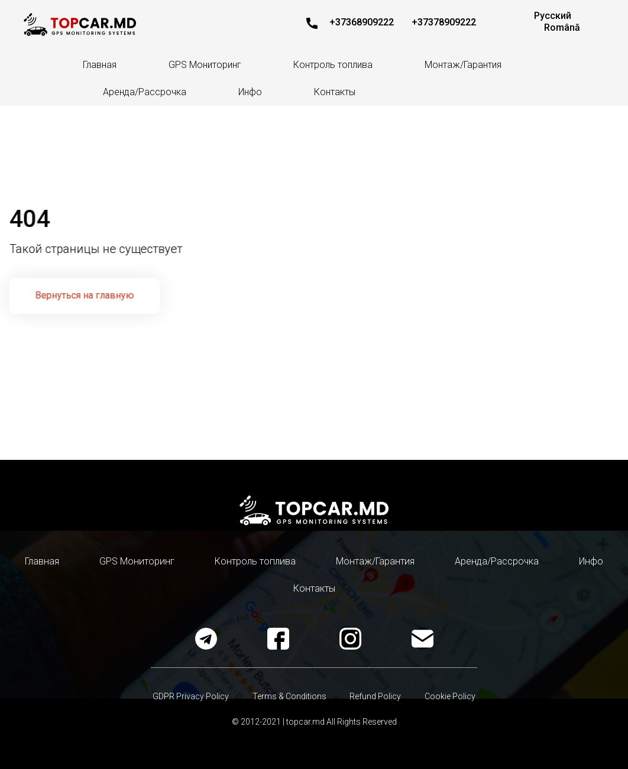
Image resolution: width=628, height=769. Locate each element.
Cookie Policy (450, 696)
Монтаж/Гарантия (463, 64)
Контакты (334, 92)
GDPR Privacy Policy (191, 696)
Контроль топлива (333, 64)
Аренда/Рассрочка (144, 92)
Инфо (250, 92)
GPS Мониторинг (205, 64)
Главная (99, 64)
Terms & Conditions (289, 696)
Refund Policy (376, 696)
